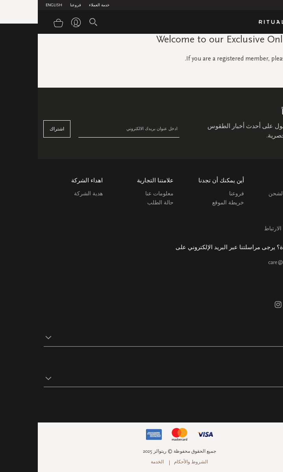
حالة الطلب (122, 202)
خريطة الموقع (190, 202)
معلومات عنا (121, 193)
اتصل (271, 219)
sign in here (267, 58)
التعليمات (266, 210)
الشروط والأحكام (153, 462)
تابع (273, 402)
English (16, 5)
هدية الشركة (50, 193)
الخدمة (119, 462)
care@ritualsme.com (253, 262)
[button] (134, 337)
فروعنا (37, 5)
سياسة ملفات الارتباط (251, 228)
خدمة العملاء (61, 5)
